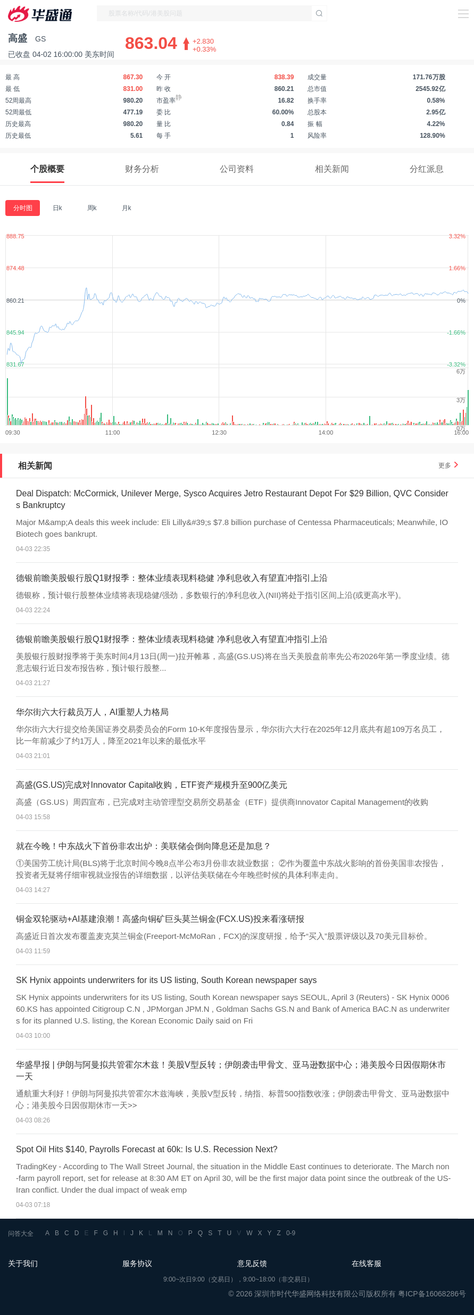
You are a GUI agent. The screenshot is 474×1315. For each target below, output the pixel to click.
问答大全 (21, 1233)
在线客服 (366, 1263)
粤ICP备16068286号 (432, 1293)
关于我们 (23, 1263)
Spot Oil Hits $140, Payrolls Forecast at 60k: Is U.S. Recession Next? (147, 1149)
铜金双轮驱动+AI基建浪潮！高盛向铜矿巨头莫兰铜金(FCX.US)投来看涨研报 (160, 918)
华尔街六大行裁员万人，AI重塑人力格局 (92, 712)
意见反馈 (252, 1263)
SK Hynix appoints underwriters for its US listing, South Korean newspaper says (166, 980)
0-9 (290, 1233)
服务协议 (137, 1263)
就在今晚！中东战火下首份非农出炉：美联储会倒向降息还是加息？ (143, 846)
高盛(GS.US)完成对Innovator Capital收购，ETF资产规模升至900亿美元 (151, 784)
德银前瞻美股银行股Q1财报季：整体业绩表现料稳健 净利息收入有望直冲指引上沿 (172, 577)
